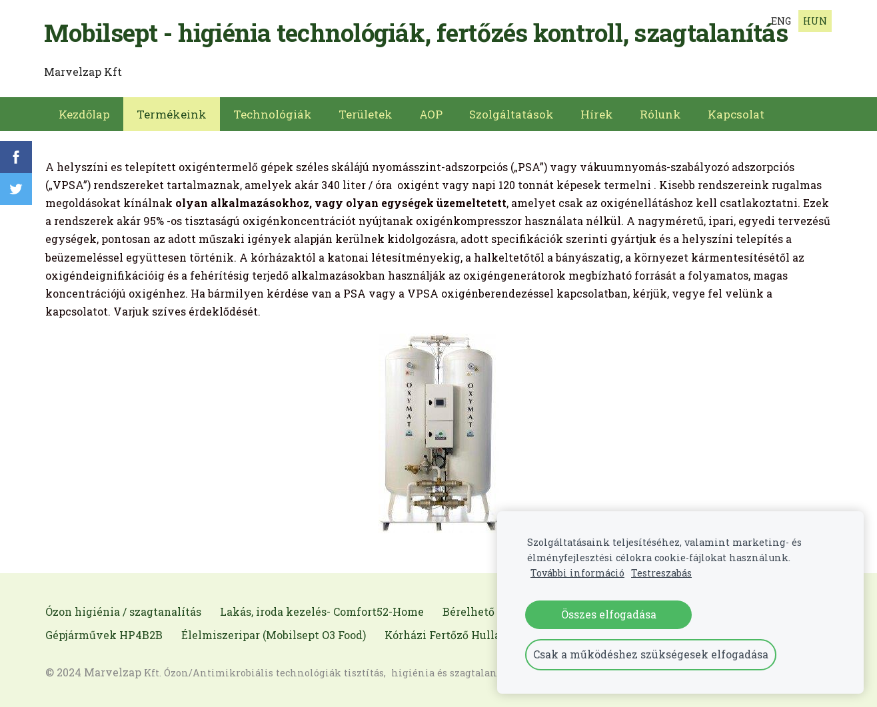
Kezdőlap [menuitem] (84, 113)
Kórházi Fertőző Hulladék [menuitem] (452, 634)
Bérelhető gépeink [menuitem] (491, 611)
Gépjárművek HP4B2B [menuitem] (104, 634)
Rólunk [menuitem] (660, 113)
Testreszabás (661, 573)
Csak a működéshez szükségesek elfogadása (650, 654)
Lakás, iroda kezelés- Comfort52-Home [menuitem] (322, 611)
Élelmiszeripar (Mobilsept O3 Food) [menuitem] (273, 634)
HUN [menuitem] (815, 21)
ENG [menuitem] (781, 21)
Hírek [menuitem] (596, 113)
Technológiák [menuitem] (272, 113)
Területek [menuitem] (366, 113)
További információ (577, 573)
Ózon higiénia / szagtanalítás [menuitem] (123, 611)
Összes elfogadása (608, 614)
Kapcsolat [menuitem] (736, 113)
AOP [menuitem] (430, 113)
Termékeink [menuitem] (172, 113)
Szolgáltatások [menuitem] (511, 113)
